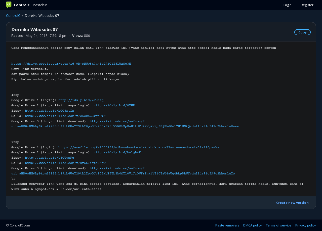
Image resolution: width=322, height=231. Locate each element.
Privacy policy (305, 225)
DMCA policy (252, 225)
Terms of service (278, 225)
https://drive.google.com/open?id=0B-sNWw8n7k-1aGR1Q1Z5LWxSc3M (71, 64)
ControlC (13, 15)
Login (288, 5)
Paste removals (227, 225)
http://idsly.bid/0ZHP (114, 105)
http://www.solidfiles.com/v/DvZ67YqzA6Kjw (65, 163)
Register (307, 5)
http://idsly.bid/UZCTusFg (49, 158)
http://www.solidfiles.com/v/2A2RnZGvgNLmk (65, 116)
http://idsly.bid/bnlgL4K (117, 152)
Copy (302, 32)
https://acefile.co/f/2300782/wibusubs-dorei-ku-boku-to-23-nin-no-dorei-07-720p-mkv (138, 147)
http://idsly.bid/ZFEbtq (80, 100)
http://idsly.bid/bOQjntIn (49, 111)
